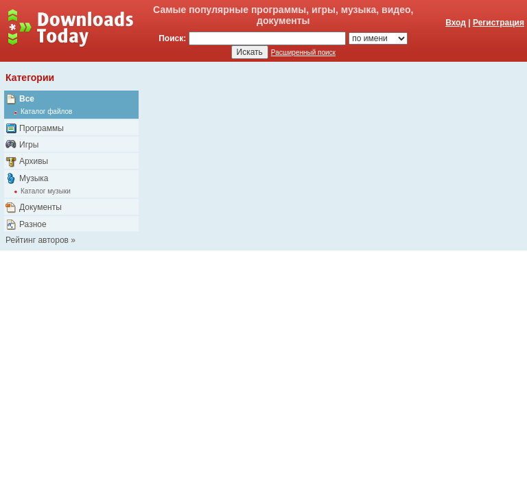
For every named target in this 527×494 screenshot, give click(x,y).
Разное (33, 224)
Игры (28, 145)
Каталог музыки (46, 191)
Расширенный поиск (303, 52)
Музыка (33, 178)
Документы (40, 207)
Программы (41, 128)
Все (26, 99)
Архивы (33, 161)
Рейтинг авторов (37, 240)
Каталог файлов (46, 111)
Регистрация (498, 22)
